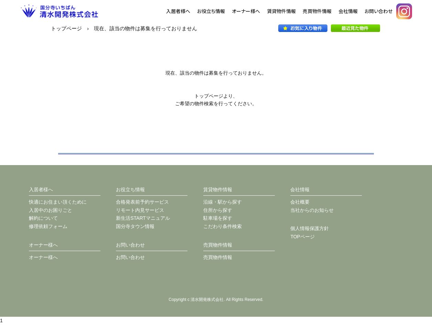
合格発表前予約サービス (142, 202)
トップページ (66, 28)
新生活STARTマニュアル (143, 218)
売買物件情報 (317, 11)
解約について (43, 218)
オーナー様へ (246, 11)
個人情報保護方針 (309, 228)
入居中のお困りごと (50, 210)
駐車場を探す (217, 218)
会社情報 (348, 11)
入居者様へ (178, 11)
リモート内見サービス (140, 210)
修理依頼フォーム (48, 226)
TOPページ (302, 236)
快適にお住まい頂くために (58, 202)
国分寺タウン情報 (135, 226)
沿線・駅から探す (222, 202)
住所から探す (217, 210)
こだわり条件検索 (222, 226)
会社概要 (300, 202)
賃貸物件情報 (281, 11)
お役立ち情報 (211, 11)
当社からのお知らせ (312, 210)
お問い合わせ (378, 11)
